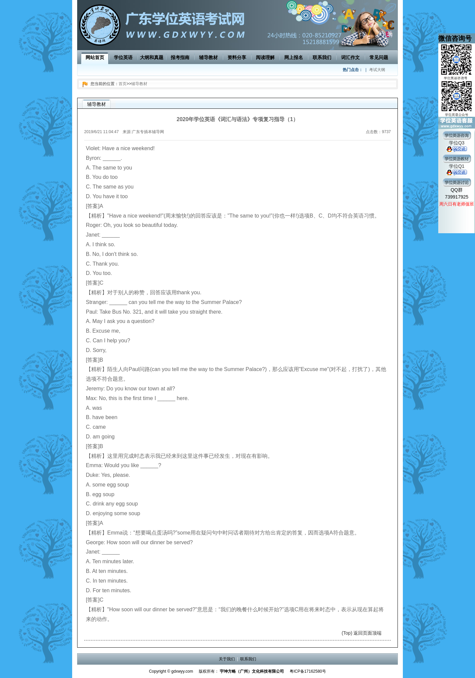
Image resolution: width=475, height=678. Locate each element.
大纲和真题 (151, 57)
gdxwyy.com (182, 671)
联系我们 (322, 57)
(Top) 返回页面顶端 (362, 633)
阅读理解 (265, 57)
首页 (123, 83)
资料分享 (236, 57)
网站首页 (95, 57)
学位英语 (123, 57)
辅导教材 (208, 57)
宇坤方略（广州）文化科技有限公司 (252, 671)
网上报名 (293, 57)
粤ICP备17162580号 (308, 671)
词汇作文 (350, 57)
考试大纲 (377, 69)
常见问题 (378, 57)
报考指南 (180, 57)
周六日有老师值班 (456, 204)
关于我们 (227, 659)
